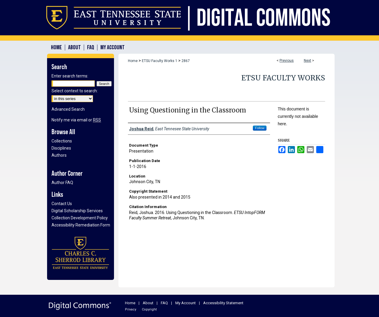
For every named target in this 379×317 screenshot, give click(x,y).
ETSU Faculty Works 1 (159, 61)
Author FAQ (62, 182)
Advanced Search (68, 109)
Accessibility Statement (223, 303)
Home (133, 61)
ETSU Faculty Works (283, 78)
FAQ (164, 303)
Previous (287, 60)
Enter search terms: (70, 76)
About (148, 303)
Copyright (149, 309)
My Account (185, 303)
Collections (62, 141)
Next (307, 60)
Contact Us (62, 203)
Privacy (130, 309)
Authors (59, 155)
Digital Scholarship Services (77, 210)
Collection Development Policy (80, 217)
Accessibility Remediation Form (81, 225)
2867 (186, 61)
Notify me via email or (76, 120)
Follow (259, 128)
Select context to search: (75, 90)
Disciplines (61, 148)
